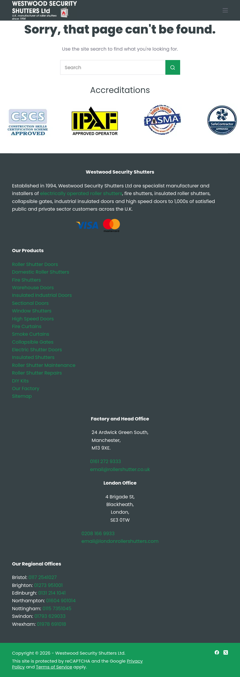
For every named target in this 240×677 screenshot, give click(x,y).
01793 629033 (49, 616)
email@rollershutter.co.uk (120, 469)
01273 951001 (48, 585)
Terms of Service (54, 667)
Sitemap (22, 396)
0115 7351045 (56, 608)
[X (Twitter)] (225, 652)
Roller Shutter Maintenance (43, 365)
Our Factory (26, 388)
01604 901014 (60, 600)
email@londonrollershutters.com (120, 541)
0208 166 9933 (97, 533)
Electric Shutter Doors (37, 349)
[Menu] (225, 10)
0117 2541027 (42, 577)
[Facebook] (217, 652)
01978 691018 (51, 624)
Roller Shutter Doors (35, 264)
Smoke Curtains (30, 334)
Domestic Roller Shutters (40, 272)
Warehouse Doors (33, 287)
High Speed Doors (33, 318)
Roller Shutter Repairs (37, 373)
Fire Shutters (26, 280)
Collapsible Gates (33, 342)
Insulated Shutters (33, 357)
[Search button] (172, 67)
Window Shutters (32, 310)
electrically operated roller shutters (81, 193)
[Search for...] (112, 67)
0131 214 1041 (52, 593)
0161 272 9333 (105, 461)
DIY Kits (20, 380)
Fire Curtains (27, 326)
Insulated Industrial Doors (42, 295)
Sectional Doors (30, 303)
